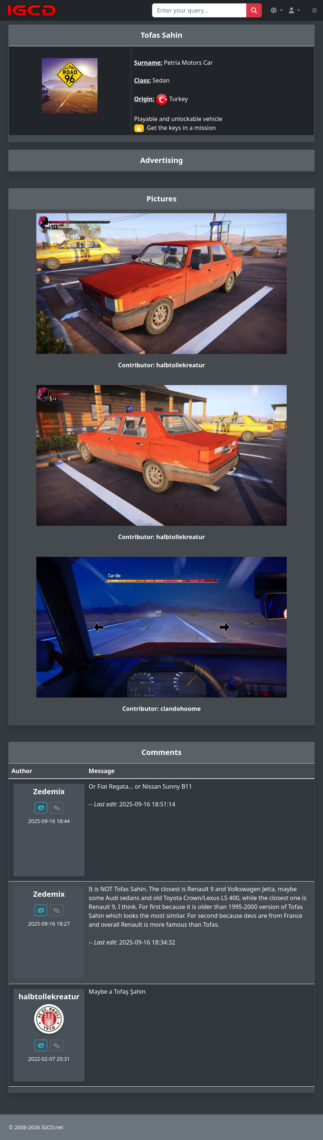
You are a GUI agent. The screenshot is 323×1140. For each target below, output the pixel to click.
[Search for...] (199, 10)
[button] (277, 10)
